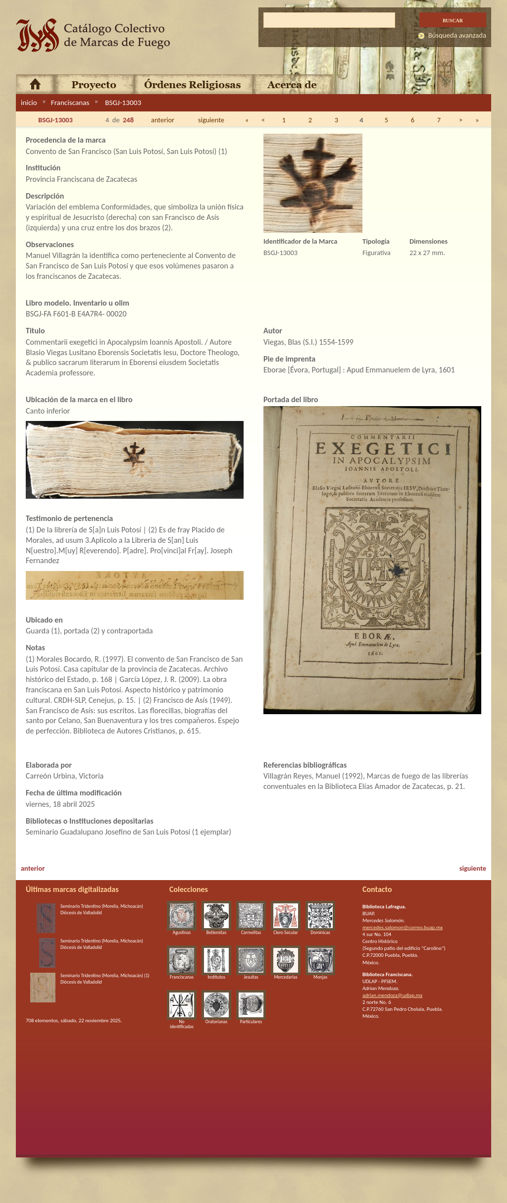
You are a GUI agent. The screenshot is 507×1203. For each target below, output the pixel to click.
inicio (29, 102)
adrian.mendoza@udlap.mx (392, 995)
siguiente (211, 119)
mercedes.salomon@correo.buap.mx (402, 927)
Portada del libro (290, 399)
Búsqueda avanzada (457, 35)
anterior (162, 119)
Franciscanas (70, 102)
